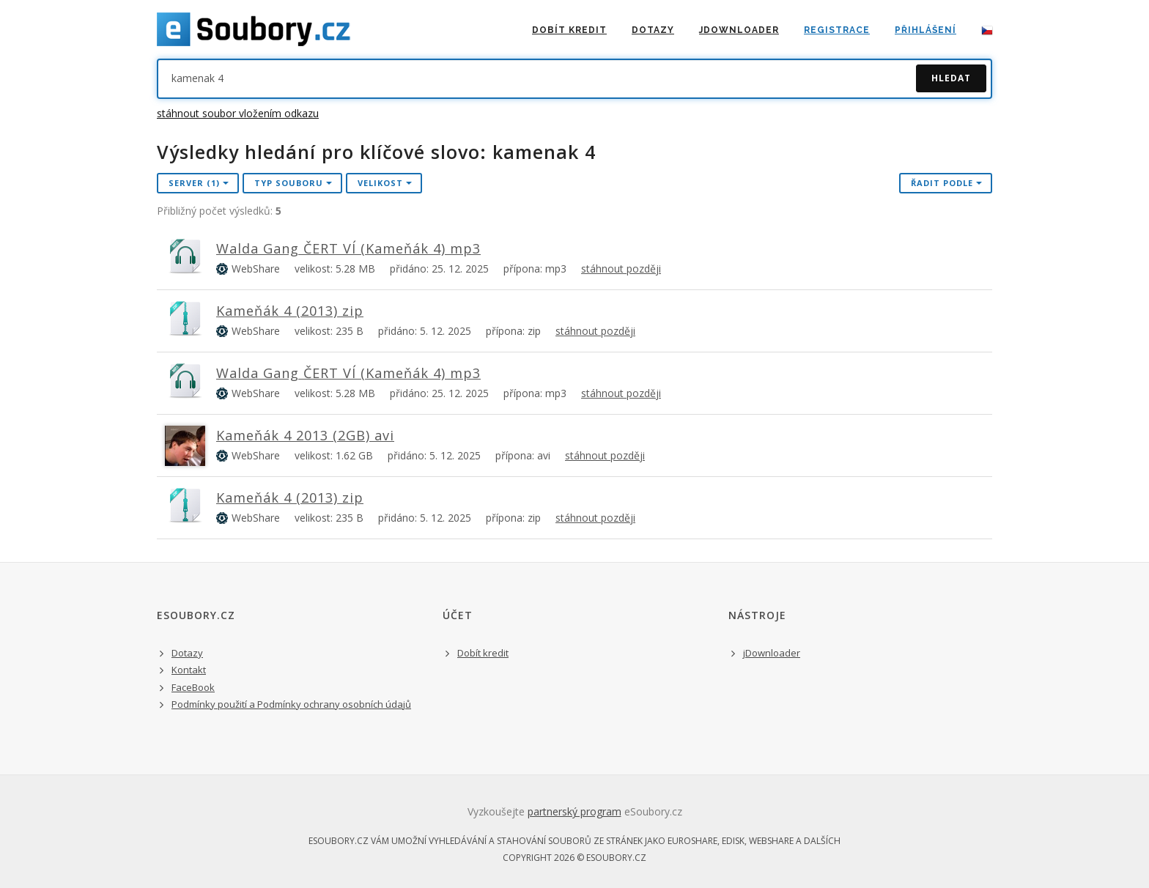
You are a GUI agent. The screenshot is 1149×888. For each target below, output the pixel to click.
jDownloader (739, 30)
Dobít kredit (483, 652)
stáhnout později (621, 268)
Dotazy (653, 30)
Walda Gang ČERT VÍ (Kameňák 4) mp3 (348, 248)
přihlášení (925, 30)
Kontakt (188, 669)
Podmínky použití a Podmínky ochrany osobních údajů (291, 704)
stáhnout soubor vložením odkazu (238, 113)
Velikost (385, 182)
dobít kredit (569, 30)
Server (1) (199, 182)
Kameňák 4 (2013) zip (289, 310)
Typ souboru (293, 182)
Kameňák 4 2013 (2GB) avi (305, 435)
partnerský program (574, 811)
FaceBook (193, 687)
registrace (837, 30)
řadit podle (946, 182)
